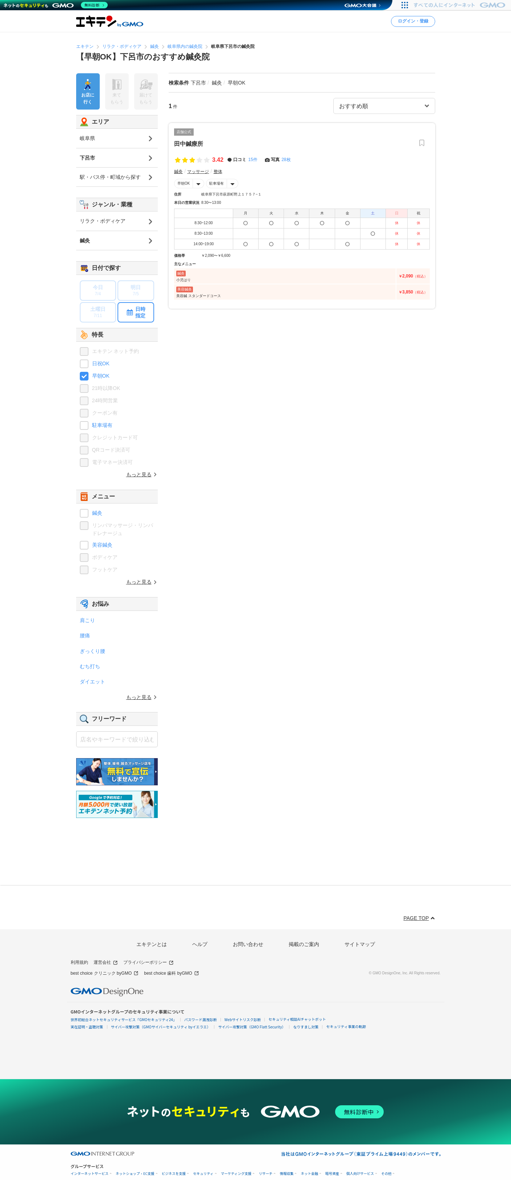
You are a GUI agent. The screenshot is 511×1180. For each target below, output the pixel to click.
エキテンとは (151, 944)
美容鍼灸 (102, 545)
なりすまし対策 (305, 1026)
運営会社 (106, 962)
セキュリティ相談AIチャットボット (297, 1019)
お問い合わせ (248, 944)
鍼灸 (97, 513)
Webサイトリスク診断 (242, 1019)
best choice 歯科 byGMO (171, 973)
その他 (386, 1173)
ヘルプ (199, 944)
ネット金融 (309, 1173)
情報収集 (286, 1173)
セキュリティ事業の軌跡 (346, 1026)
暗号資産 (332, 1173)
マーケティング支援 (236, 1173)
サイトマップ (360, 944)
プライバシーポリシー (148, 962)
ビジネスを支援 (174, 1173)
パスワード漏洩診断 (200, 1019)
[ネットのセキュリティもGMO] (56, 5)
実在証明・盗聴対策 (87, 1026)
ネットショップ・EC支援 (135, 1173)
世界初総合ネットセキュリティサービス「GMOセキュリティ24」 (124, 1019)
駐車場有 (216, 183)
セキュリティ (203, 1173)
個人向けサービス (360, 1173)
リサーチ (265, 1173)
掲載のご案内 (304, 944)
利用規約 (79, 962)
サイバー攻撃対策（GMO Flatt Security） (251, 1026)
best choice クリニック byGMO (105, 973)
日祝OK (101, 363)
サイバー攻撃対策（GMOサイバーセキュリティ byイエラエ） (161, 1026)
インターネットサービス (90, 1173)
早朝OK (183, 183)
